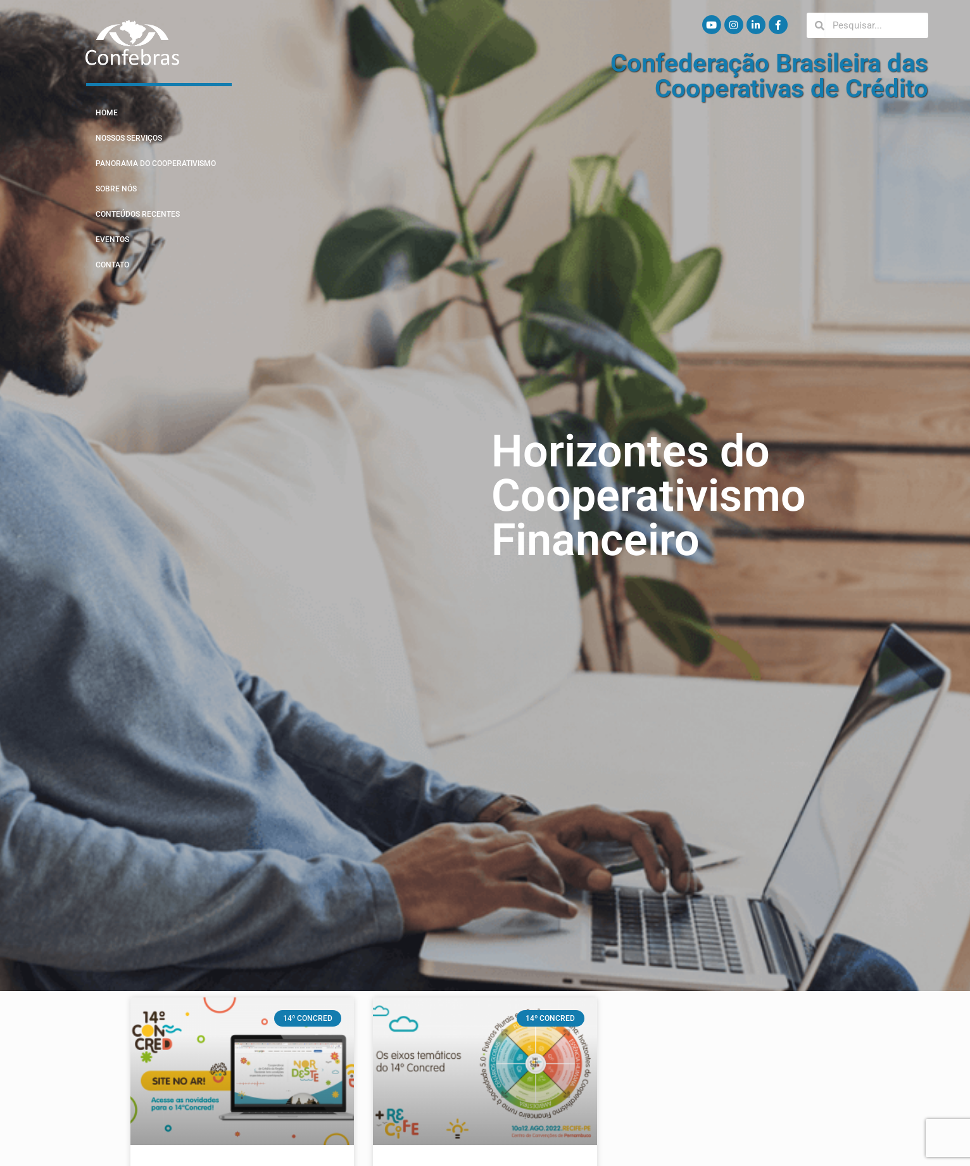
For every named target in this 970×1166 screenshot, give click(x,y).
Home (107, 112)
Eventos (112, 239)
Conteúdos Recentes (138, 214)
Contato (112, 264)
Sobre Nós (116, 188)
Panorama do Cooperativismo (156, 163)
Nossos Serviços (129, 138)
